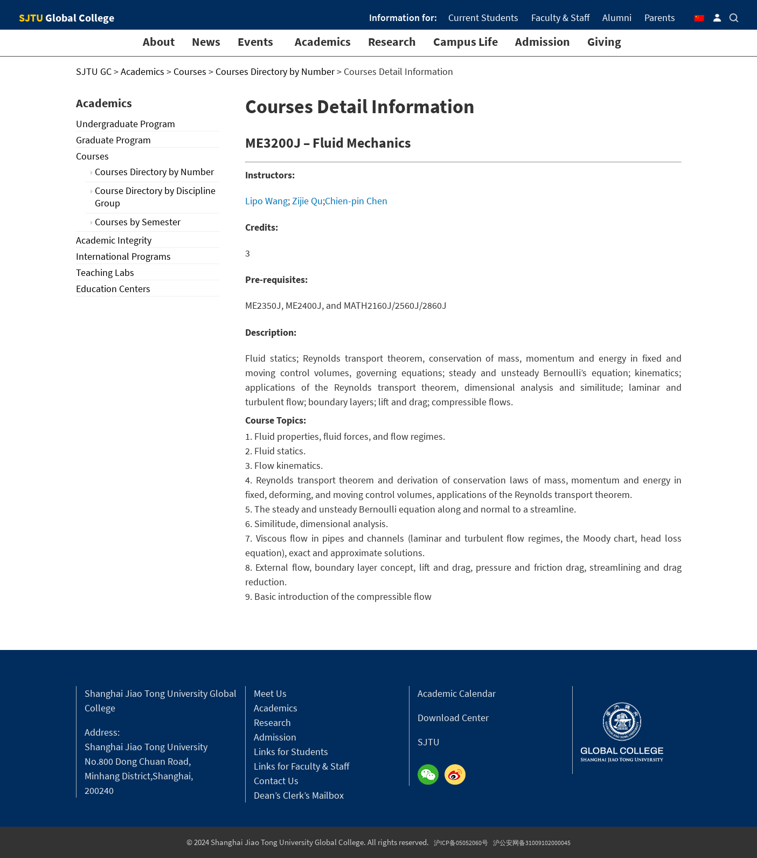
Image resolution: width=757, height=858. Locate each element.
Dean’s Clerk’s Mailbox (299, 795)
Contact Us (276, 780)
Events (255, 41)
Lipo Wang (266, 201)
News (206, 41)
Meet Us (270, 693)
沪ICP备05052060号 (461, 843)
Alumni (616, 17)
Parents (659, 17)
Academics (323, 41)
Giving (604, 41)
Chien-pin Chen (356, 201)
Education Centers (113, 288)
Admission (542, 41)
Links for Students (291, 751)
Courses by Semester (137, 222)
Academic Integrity (113, 240)
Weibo (458, 775)
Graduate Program (113, 140)
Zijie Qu (307, 201)
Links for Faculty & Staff (301, 766)
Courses (92, 156)
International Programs (123, 256)
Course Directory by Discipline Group (155, 196)
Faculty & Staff (560, 17)
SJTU (429, 742)
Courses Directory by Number (154, 171)
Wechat (431, 775)
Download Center (453, 717)
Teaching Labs (105, 272)
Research (392, 41)
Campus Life (465, 41)
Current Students (483, 17)
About (159, 41)
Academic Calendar (457, 693)
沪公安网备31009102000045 (532, 843)
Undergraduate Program (125, 123)
